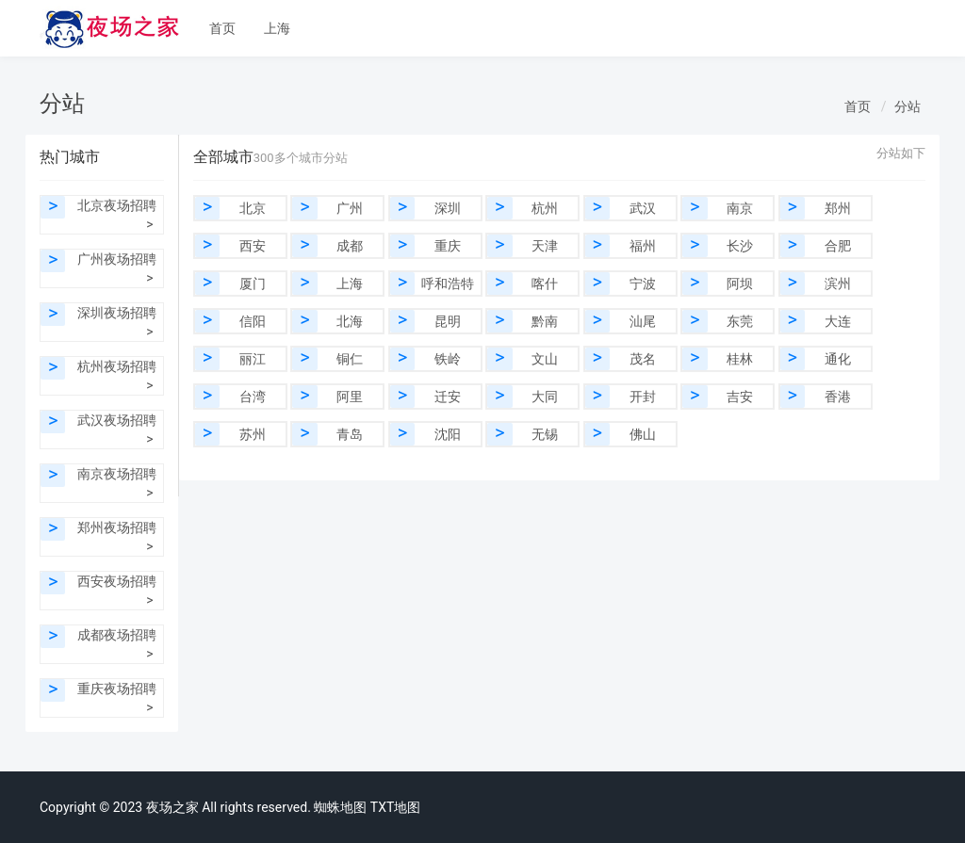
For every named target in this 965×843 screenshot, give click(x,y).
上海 (277, 28)
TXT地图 (395, 807)
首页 (222, 28)
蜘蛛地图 (340, 807)
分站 (907, 106)
